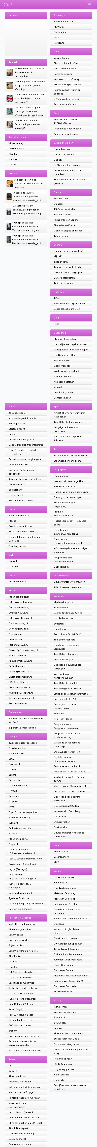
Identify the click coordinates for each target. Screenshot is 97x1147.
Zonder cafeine (62, 360)
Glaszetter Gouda (63, 965)
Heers (12, 434)
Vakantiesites (16, 934)
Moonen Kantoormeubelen (68, 1033)
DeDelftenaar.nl (17, 666)
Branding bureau (17, 546)
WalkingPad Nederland (66, 371)
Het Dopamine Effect (65, 355)
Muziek (12, 164)
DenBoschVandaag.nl (20, 893)
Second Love (61, 198)
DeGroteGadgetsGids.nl (66, 806)
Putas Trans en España (66, 219)
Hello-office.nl (61, 1074)
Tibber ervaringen (63, 283)
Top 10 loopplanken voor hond (26, 858)
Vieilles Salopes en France (68, 230)
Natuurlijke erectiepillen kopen (70, 344)
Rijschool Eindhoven (19, 898)
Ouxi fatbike (60, 827)
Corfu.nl (13, 961)
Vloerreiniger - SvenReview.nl (70, 786)
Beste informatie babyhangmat (25, 459)
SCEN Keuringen (63, 1064)
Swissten (59, 623)
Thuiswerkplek (16, 148)
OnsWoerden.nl (17, 484)
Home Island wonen (64, 877)
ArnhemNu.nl (15, 639)
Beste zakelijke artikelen (67, 309)
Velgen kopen (61, 58)
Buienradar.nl (61, 851)
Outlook (13, 561)
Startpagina (60, 32)
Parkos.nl (59, 42)
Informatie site (61, 607)
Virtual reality (16, 143)
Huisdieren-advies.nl (65, 486)
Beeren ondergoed (64, 659)
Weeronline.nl (61, 856)
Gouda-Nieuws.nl (18, 703)
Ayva (11, 806)
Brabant (13, 1030)
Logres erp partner (64, 1069)
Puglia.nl (13, 844)
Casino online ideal (64, 154)
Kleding (13, 159)
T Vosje (13, 966)
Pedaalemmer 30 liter (65, 904)
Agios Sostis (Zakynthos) (22, 864)
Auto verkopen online (65, 68)
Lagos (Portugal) (18, 869)
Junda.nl (58, 1028)
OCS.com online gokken (67, 165)
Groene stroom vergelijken (68, 272)
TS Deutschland (62, 214)
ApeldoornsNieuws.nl (20, 660)
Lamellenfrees (61, 629)
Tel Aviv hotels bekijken (21, 972)
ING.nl (57, 298)
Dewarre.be (15, 780)
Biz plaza (13, 801)
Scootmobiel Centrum (65, 104)
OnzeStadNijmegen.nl (20, 676)
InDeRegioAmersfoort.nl (22, 671)
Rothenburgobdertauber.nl (23, 988)
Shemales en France (65, 225)
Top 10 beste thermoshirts (68, 422)
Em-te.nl (58, 37)
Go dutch (59, 1080)
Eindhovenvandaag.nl (20, 607)
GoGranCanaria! (17, 1139)
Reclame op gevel (63, 1058)
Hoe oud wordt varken (21, 500)
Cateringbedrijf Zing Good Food (26, 903)
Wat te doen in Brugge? (22, 1092)
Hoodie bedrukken (64, 618)
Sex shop (59, 713)
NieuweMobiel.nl (18, 581)
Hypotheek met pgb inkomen (69, 303)
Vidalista (58, 387)
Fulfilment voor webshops (68, 959)
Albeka (12, 520)
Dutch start (15, 796)
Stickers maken (62, 822)
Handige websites (18, 785)
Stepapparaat (61, 476)
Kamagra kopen (62, 376)
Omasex (58, 204)
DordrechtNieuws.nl (19, 687)
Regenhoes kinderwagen (67, 128)
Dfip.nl (7, 4)
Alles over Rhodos (19, 1076)
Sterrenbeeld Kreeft (64, 21)
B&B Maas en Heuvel (20, 1025)
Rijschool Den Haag (19, 817)
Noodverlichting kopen (66, 888)
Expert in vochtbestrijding (22, 727)
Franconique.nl (16, 753)
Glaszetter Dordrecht (65, 986)
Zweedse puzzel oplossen (23, 742)
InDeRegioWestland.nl (21, 692)
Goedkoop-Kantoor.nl (20, 526)
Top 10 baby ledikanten (66, 654)
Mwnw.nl (58, 26)
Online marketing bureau (67, 1044)
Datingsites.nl (61, 566)
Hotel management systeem (24, 1036)
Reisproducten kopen (20, 1081)
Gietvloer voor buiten (65, 938)
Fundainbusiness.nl (19, 515)
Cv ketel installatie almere (68, 954)
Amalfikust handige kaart (22, 439)
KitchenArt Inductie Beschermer (71, 975)
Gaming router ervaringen (68, 497)
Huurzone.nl (60, 882)
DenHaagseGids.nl (18, 628)
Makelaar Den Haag (64, 893)
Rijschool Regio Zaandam (67, 84)
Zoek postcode (17, 413)
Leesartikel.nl (16, 495)
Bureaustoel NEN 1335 (66, 699)
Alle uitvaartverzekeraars (67, 587)
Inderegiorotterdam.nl (20, 618)
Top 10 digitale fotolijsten (68, 688)
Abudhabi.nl (15, 956)
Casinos (58, 159)
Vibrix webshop (62, 365)
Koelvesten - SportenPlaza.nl (70, 771)
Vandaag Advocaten (65, 1012)
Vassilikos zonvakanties (21, 982)
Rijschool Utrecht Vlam (66, 63)
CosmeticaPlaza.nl (18, 464)
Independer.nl (61, 261)
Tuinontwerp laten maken (67, 949)
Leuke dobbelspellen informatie (71, 693)
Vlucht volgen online (20, 929)
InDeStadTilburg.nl (19, 682)
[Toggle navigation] (89, 4)
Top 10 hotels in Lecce (21, 1014)
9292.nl (13, 1071)
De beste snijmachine (20, 828)
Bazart (12, 774)
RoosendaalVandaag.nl (21, 698)
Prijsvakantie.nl (17, 945)
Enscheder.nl (15, 634)
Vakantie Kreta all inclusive (23, 950)
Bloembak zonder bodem (67, 460)
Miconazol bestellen (65, 339)
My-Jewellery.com (63, 602)
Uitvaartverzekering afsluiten (69, 581)
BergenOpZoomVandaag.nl (23, 650)
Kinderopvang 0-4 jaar (66, 134)
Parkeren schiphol (63, 74)
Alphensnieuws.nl (18, 644)
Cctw (11, 758)
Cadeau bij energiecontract (68, 251)
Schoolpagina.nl (17, 423)
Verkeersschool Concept (67, 79)
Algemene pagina (18, 838)
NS (10, 1065)
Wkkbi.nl (13, 823)
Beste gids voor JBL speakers (69, 791)
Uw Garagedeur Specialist (68, 943)
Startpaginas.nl (17, 428)
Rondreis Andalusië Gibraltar (24, 1097)
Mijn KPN (58, 256)
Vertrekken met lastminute (23, 924)
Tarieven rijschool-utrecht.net (70, 267)
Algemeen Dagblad (19, 596)
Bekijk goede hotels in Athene (25, 1087)
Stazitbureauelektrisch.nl (22, 531)
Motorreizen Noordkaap (22, 1133)
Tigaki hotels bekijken (20, 977)
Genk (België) (16, 1009)
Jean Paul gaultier (63, 392)
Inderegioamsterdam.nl (21, 602)
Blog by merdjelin (18, 748)
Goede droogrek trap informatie (26, 444)
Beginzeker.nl (16, 489)
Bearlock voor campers (21, 1144)
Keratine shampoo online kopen (26, 479)
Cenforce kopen (62, 397)
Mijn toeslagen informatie (22, 418)
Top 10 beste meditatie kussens (71, 683)
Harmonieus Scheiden (20, 909)
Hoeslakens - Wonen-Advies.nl (71, 918)
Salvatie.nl (59, 1017)
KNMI (56, 862)
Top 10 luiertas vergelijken (23, 812)
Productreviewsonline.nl (67, 766)
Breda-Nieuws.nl (17, 655)
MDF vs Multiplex (63, 991)
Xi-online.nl (15, 833)
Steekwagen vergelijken (67, 751)
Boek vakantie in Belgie (21, 1020)
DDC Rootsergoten (64, 277)
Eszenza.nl (14, 764)
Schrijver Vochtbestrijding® (68, 981)
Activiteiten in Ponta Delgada (24, 1117)
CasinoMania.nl (62, 149)
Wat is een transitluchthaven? (25, 1050)
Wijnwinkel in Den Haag (67, 811)
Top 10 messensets (64, 639)
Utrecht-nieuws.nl (18, 612)
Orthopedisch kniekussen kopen (71, 349)
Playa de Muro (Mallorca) (22, 998)
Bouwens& (60, 1022)
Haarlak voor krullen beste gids (71, 492)
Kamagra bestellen (64, 381)
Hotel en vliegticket (19, 940)
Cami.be (13, 769)
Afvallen (13, 154)
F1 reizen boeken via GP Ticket (25, 1123)
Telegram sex (61, 236)
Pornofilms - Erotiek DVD (67, 634)
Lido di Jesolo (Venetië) (21, 1112)
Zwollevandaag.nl (18, 623)
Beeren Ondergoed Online (68, 613)
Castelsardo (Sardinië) (21, 993)
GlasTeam (59, 924)
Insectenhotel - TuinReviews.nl (70, 455)
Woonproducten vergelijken (69, 481)
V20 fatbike (60, 816)
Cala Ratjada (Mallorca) (21, 1004)
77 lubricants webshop (66, 99)
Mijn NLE (13, 566)
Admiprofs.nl (60, 1006)
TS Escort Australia (64, 209)
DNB (56, 324)
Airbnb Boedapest (18, 1128)
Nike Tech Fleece (63, 719)
